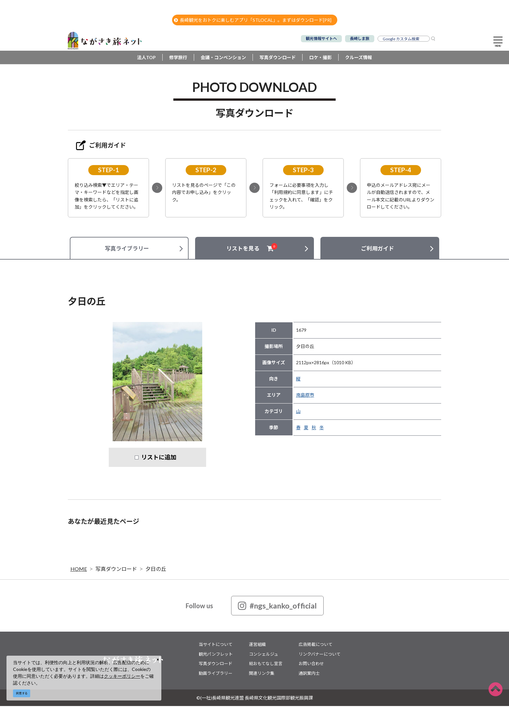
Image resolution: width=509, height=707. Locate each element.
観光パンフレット (216, 654)
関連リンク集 (261, 673)
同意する (22, 693)
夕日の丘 (155, 570)
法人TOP (146, 58)
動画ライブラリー (215, 673)
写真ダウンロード (277, 58)
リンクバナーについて (320, 654)
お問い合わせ (311, 664)
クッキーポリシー (122, 676)
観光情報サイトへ (321, 38)
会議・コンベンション (223, 58)
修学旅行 (178, 58)
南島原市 (305, 396)
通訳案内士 (309, 673)
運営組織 (257, 645)
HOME (78, 570)
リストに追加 (158, 458)
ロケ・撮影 (320, 58)
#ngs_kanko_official (277, 606)
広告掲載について (315, 645)
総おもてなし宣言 (265, 664)
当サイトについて (215, 645)
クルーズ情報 (358, 58)
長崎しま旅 (359, 38)
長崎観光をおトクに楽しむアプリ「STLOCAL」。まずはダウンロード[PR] (252, 20)
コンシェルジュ (263, 654)
